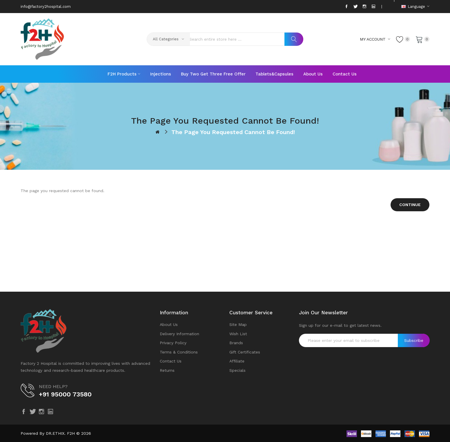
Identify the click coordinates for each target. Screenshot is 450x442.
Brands (236, 342)
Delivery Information (179, 333)
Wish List (238, 333)
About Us (169, 324)
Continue (410, 204)
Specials (237, 370)
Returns (167, 370)
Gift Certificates (244, 352)
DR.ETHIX (55, 433)
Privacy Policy (173, 342)
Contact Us (171, 361)
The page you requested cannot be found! (233, 132)
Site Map (238, 324)
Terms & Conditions (179, 352)
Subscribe (413, 340)
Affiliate (236, 361)
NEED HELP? (53, 386)
